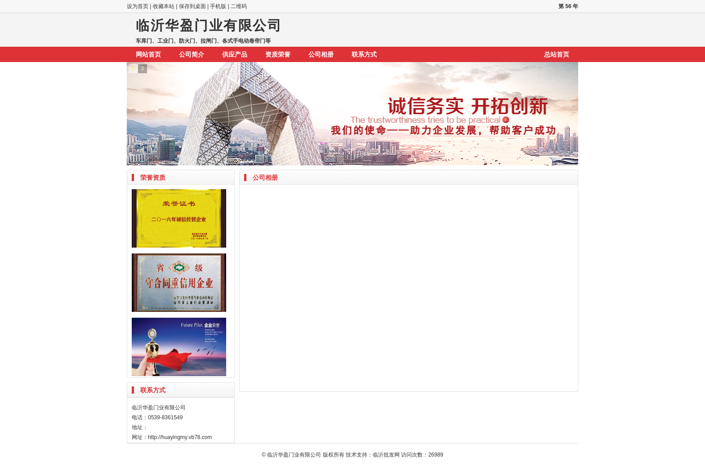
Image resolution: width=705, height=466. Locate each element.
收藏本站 (163, 6)
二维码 (239, 6)
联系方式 (364, 54)
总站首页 (556, 54)
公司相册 (321, 54)
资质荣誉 (277, 54)
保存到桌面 (192, 6)
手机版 (218, 6)
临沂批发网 (386, 455)
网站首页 (148, 54)
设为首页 (137, 6)
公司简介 (191, 54)
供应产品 (234, 54)
